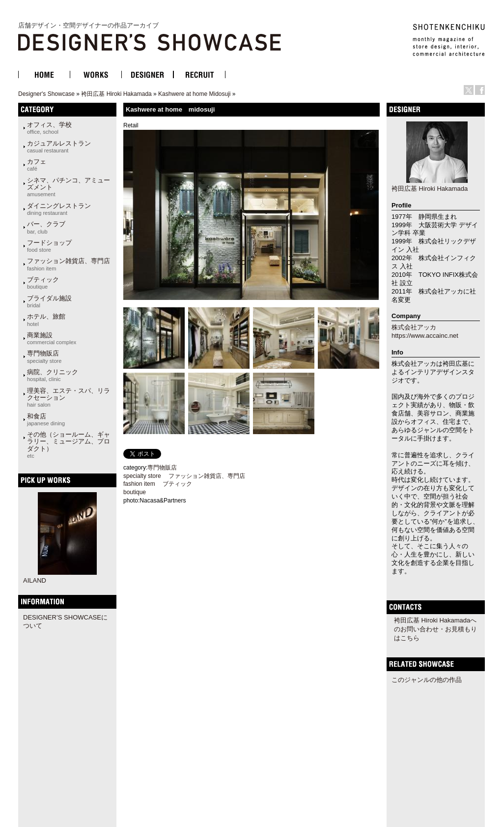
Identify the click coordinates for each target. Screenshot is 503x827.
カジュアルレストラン (59, 146)
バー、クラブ (46, 227)
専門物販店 (44, 356)
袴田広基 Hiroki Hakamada (116, 93)
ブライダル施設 (49, 301)
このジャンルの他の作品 (426, 679)
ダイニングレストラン (59, 209)
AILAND (34, 580)
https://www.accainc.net (424, 335)
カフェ (36, 165)
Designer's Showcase (46, 93)
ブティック (43, 283)
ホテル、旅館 (46, 319)
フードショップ (49, 246)
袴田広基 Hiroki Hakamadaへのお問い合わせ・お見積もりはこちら (435, 629)
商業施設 (51, 338)
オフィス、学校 (49, 128)
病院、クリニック (52, 375)
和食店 (46, 419)
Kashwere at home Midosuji (194, 93)
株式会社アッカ (413, 327)
